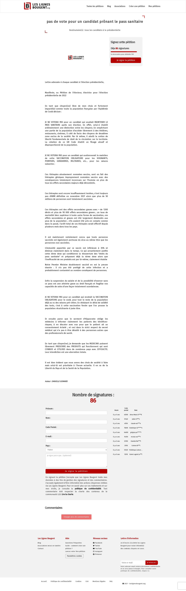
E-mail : (49, 436)
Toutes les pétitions (95, 6)
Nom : (48, 418)
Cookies (78, 581)
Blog (109, 6)
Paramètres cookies (74, 556)
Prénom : (49, 409)
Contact (41, 548)
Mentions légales (99, 581)
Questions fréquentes (73, 543)
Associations (119, 6)
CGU (87, 581)
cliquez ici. (146, 571)
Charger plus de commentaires (76, 517)
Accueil (44, 581)
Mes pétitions (154, 6)
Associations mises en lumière (49, 546)
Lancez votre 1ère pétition (75, 551)
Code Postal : (51, 427)
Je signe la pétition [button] (126, 60)
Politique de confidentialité (61, 581)
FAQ (111, 581)
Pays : (48, 446)
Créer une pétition (137, 6)
